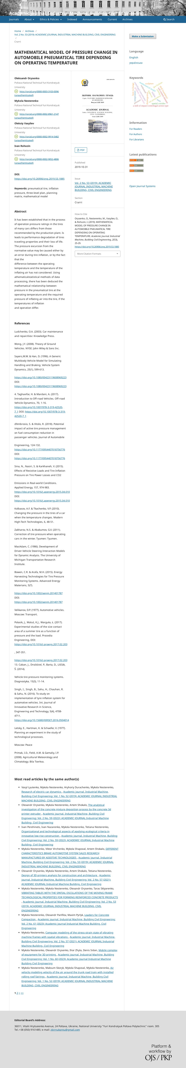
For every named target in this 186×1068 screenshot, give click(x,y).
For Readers (135, 128)
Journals (14, 19)
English (133, 57)
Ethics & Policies (50, 19)
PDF (82, 150)
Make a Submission (143, 36)
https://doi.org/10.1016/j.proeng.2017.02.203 (40, 644)
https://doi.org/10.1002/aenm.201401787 (38, 593)
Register (162, 2)
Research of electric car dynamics (42, 791)
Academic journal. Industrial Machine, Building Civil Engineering (76, 13)
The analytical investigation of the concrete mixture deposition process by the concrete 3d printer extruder (66, 809)
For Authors (135, 134)
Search (169, 19)
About (28, 19)
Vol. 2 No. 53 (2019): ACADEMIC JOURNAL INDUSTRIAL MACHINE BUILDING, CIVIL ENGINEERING (64, 34)
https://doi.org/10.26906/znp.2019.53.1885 (39, 178)
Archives (128, 19)
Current (112, 19)
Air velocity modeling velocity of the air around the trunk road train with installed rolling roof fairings (68, 972)
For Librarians (136, 139)
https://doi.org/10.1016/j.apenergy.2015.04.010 (42, 491)
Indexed (72, 19)
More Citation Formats (89, 253)
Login (174, 2)
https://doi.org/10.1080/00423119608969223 (40, 377)
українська (135, 62)
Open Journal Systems (142, 186)
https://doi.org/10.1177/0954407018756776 (39, 449)
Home (17, 31)
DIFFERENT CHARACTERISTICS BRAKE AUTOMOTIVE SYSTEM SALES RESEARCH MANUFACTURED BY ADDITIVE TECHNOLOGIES (70, 853)
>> (22, 993)
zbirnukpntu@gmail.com (65, 1029)
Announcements (92, 19)
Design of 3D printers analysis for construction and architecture (60, 875)
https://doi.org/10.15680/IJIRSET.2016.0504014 (41, 720)
